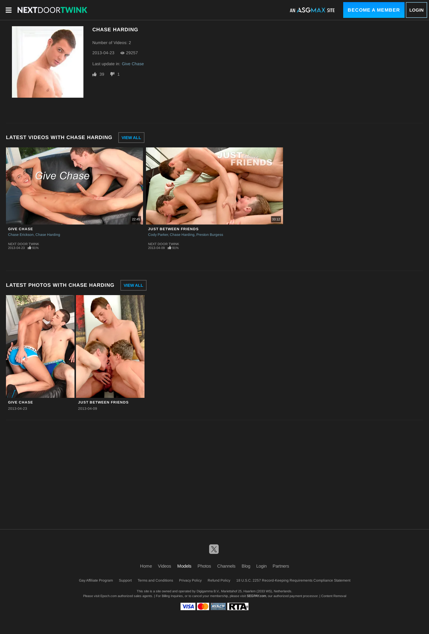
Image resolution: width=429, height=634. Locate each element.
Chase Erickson (21, 235)
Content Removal (333, 596)
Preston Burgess (209, 235)
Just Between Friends (173, 229)
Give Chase (133, 63)
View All (131, 137)
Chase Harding (47, 235)
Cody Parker (158, 235)
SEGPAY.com (256, 596)
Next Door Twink (23, 244)
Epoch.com (108, 596)
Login (416, 10)
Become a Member (374, 10)
